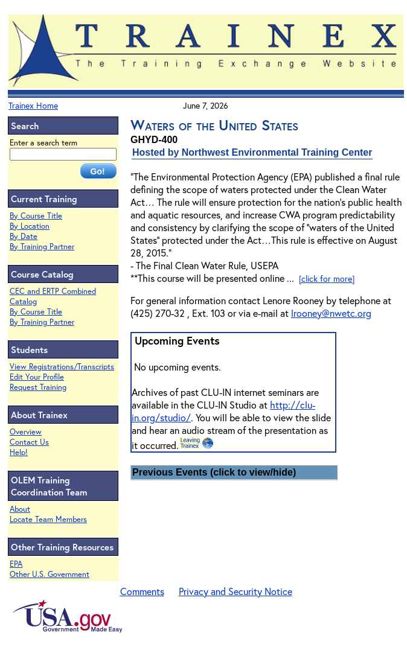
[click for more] (326, 278)
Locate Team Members (48, 519)
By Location (30, 226)
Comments (142, 591)
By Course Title (36, 216)
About (20, 509)
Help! (19, 452)
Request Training (38, 387)
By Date (23, 236)
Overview (26, 432)
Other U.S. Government (49, 574)
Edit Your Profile (37, 377)
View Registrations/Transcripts (62, 367)
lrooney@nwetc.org (331, 313)
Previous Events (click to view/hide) (214, 472)
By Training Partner (42, 246)
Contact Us (29, 442)
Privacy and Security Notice (235, 591)
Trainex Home (33, 105)
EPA (16, 564)
